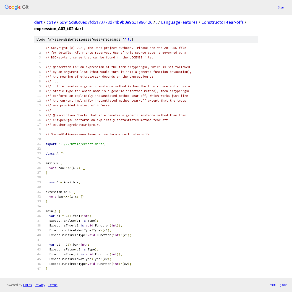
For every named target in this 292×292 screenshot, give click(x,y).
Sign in (282, 7)
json (283, 285)
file (127, 40)
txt (273, 285)
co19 (51, 22)
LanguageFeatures (179, 22)
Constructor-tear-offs (222, 22)
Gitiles (27, 285)
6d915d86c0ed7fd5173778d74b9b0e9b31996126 (106, 22)
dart (38, 22)
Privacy (40, 285)
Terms (52, 285)
